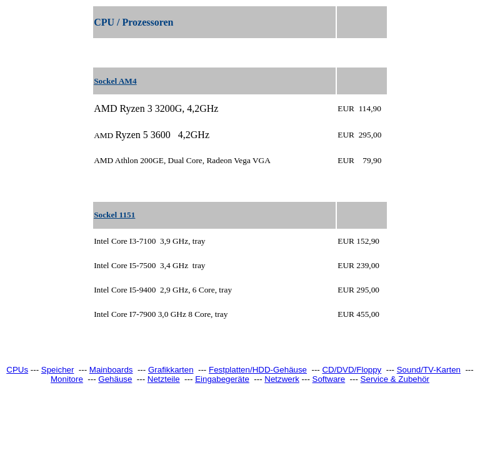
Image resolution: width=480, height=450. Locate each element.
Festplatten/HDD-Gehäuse (258, 369)
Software (329, 379)
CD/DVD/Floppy (351, 369)
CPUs (17, 369)
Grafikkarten (171, 369)
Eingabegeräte (222, 379)
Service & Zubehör (395, 379)
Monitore (67, 379)
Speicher (57, 369)
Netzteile (164, 379)
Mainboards (111, 369)
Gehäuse (115, 379)
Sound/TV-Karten (429, 369)
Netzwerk (281, 379)
